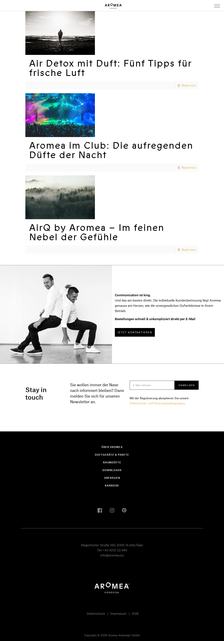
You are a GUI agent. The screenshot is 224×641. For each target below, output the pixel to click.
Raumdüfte (112, 462)
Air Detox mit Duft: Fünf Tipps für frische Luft (110, 68)
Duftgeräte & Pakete (112, 454)
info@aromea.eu (112, 555)
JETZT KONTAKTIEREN (134, 332)
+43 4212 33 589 (115, 550)
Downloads (112, 470)
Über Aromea (112, 447)
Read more (189, 85)
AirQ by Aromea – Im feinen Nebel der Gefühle (96, 232)
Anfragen (112, 477)
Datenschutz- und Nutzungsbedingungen (157, 403)
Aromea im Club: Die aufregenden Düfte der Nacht (111, 150)
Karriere (112, 485)
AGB (135, 613)
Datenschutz (96, 613)
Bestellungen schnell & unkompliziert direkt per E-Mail (155, 319)
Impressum (118, 613)
